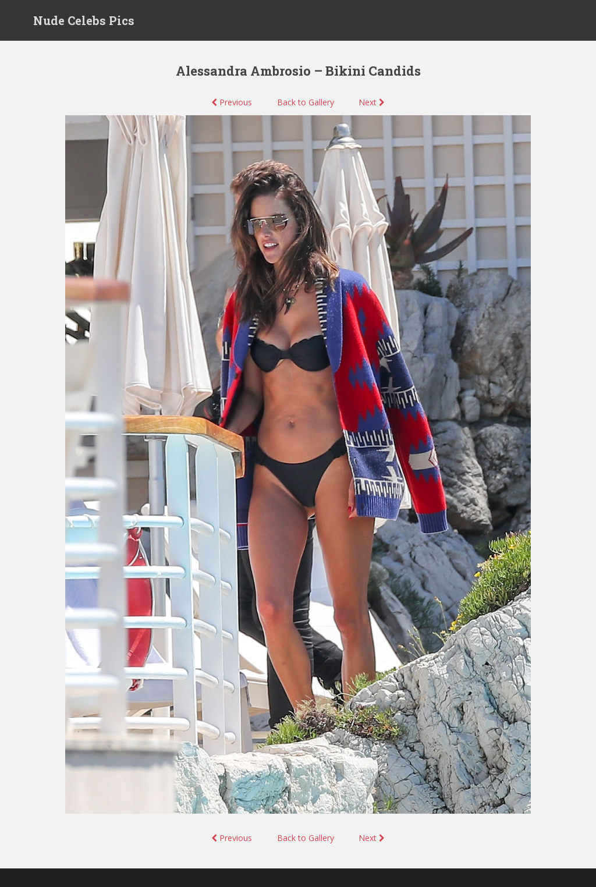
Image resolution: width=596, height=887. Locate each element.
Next (372, 102)
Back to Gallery (305, 102)
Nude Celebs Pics (83, 20)
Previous (231, 102)
